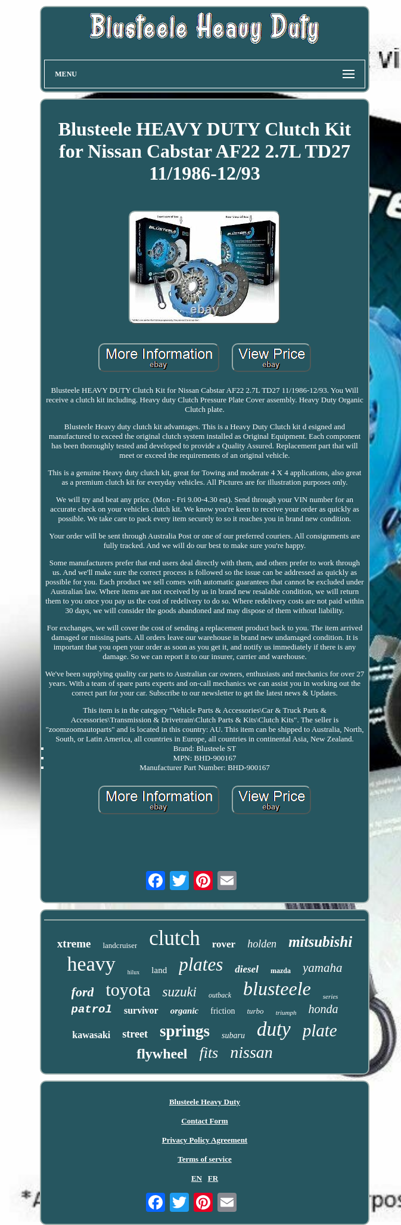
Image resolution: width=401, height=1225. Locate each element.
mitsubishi (320, 942)
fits (208, 1052)
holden (261, 944)
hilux (134, 972)
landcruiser (119, 945)
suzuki (179, 991)
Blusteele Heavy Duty (204, 1101)
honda (323, 1008)
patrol (92, 1009)
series (330, 996)
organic (184, 1010)
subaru (233, 1035)
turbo (255, 1011)
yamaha (323, 968)
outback (220, 995)
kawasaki (91, 1035)
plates (201, 964)
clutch (174, 938)
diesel (247, 969)
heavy (91, 964)
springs (185, 1031)
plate (320, 1030)
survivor (141, 1010)
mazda (281, 971)
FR (213, 1178)
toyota (127, 989)
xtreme (74, 943)
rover (223, 944)
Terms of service (205, 1159)
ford (83, 991)
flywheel (161, 1053)
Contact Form (204, 1120)
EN (196, 1178)
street (135, 1034)
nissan (251, 1052)
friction (222, 1011)
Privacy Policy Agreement (204, 1139)
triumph (286, 1012)
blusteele (277, 988)
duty (274, 1029)
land (159, 970)
